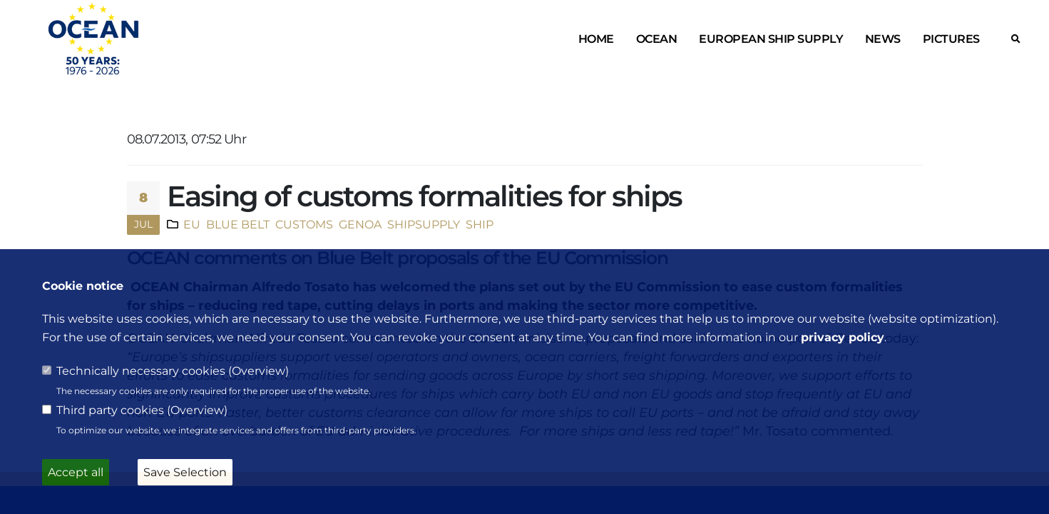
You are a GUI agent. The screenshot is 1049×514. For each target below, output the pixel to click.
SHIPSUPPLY (422, 224)
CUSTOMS (302, 224)
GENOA (359, 224)
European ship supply (771, 39)
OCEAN (656, 39)
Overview (258, 371)
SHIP (478, 224)
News (883, 39)
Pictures (951, 39)
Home (596, 39)
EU (191, 224)
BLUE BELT (236, 224)
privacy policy (842, 337)
